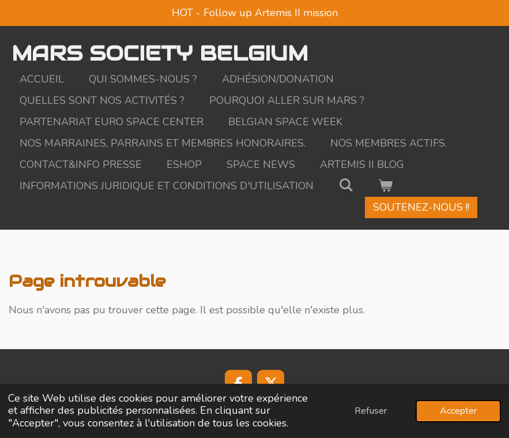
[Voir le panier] (385, 186)
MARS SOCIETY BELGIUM (160, 53)
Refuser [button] (371, 411)
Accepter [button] (458, 411)
